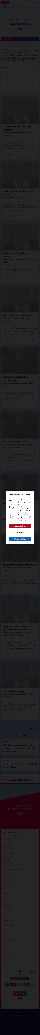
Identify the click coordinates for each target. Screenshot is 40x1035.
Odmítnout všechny (20, 526)
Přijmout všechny (20, 539)
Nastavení (20, 532)
